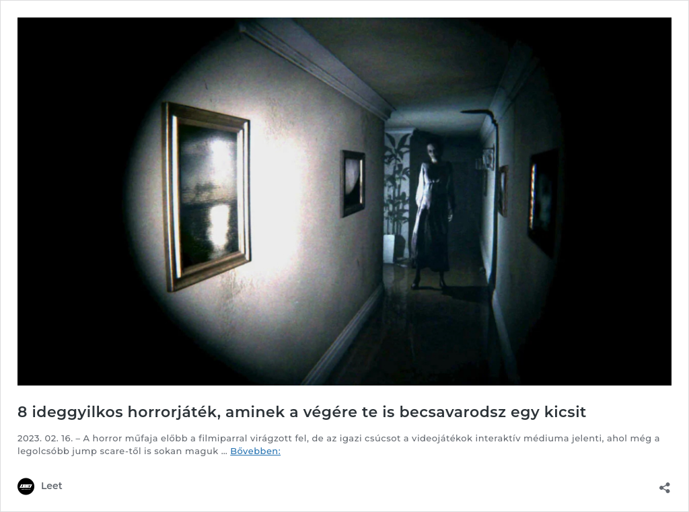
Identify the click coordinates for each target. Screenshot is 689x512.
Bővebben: (255, 450)
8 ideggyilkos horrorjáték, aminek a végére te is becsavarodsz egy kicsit (302, 412)
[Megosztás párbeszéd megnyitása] (665, 483)
